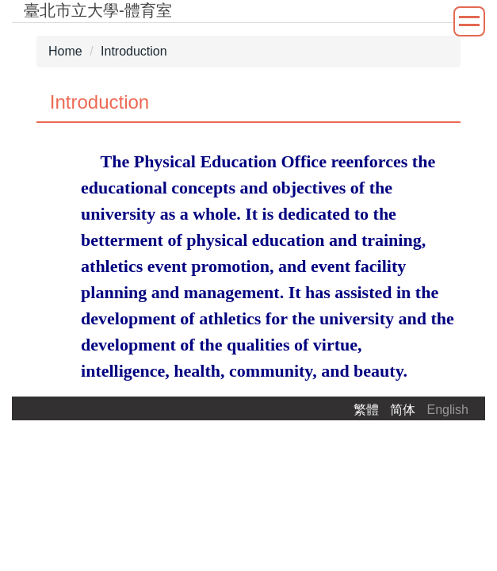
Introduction (134, 51)
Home (65, 51)
